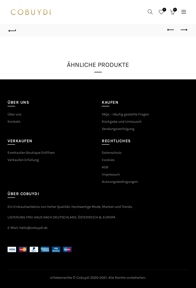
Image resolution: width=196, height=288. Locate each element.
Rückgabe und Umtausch (121, 121)
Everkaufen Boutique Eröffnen (31, 153)
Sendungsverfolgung (118, 129)
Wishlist (163, 10)
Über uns (14, 114)
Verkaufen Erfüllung (23, 160)
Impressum (111, 174)
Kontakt (14, 121)
